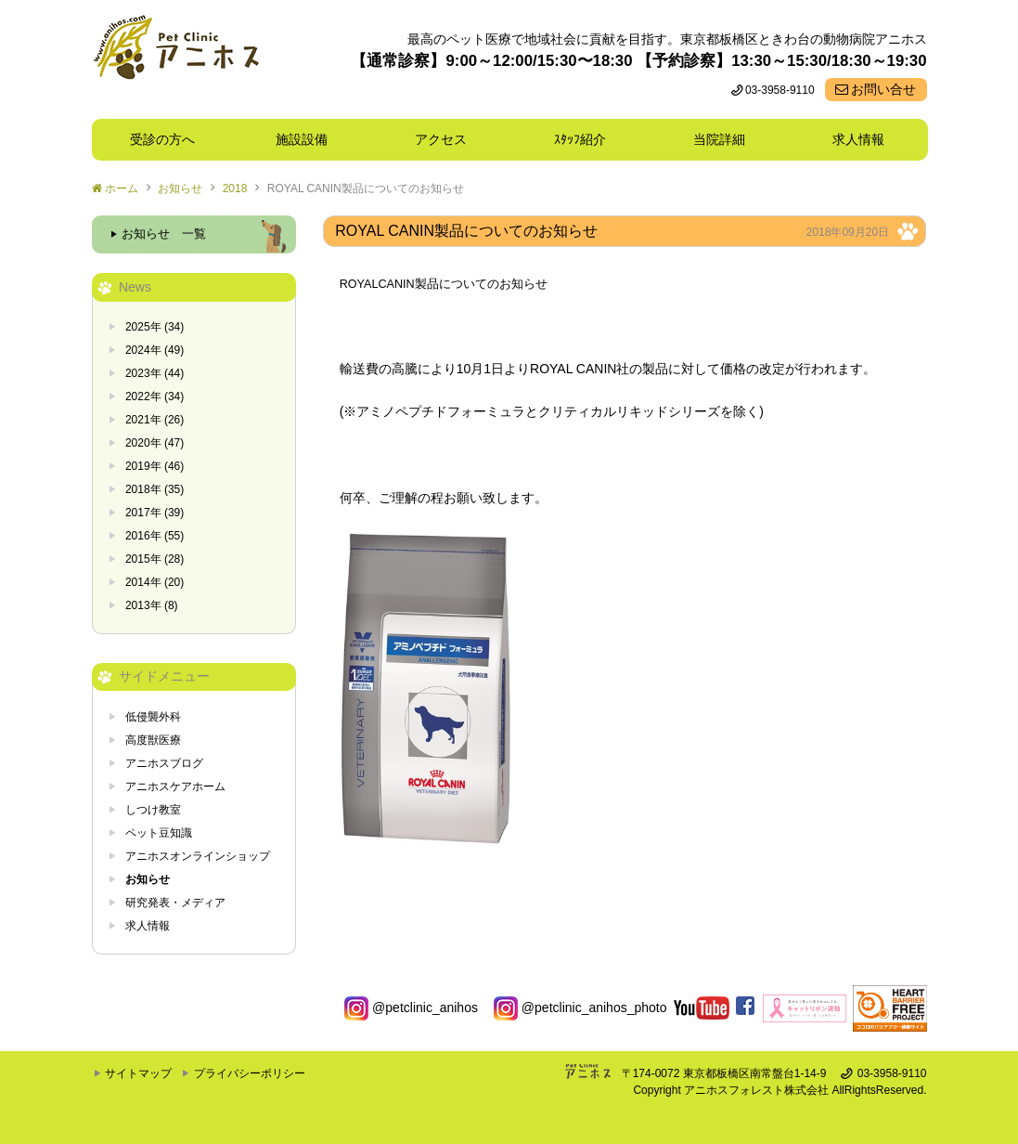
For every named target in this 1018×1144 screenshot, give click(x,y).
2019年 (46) (154, 466)
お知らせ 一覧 (164, 234)
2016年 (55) (154, 535)
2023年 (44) (154, 373)
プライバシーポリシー (249, 1073)
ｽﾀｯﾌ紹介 (586, 139)
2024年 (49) (154, 350)
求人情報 (858, 139)
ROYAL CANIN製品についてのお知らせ (365, 188)
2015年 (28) (154, 559)
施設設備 (308, 139)
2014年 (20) (154, 582)
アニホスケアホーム (175, 786)
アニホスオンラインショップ (197, 856)
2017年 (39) (154, 512)
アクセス (441, 139)
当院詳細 (719, 139)
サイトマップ (138, 1073)
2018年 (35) (154, 489)
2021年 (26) (154, 419)
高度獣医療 (153, 740)
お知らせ (180, 188)
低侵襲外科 (153, 716)
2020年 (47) (154, 442)
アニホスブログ (164, 763)
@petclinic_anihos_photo (580, 1007)
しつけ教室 (153, 809)
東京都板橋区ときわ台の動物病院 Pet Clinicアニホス (176, 59)
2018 (235, 188)
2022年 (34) (154, 396)
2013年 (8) (151, 605)
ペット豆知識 (158, 832)
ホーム (121, 188)
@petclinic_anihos (411, 1007)
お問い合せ (883, 89)
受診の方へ (162, 139)
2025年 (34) (154, 326)
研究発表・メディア (175, 902)
